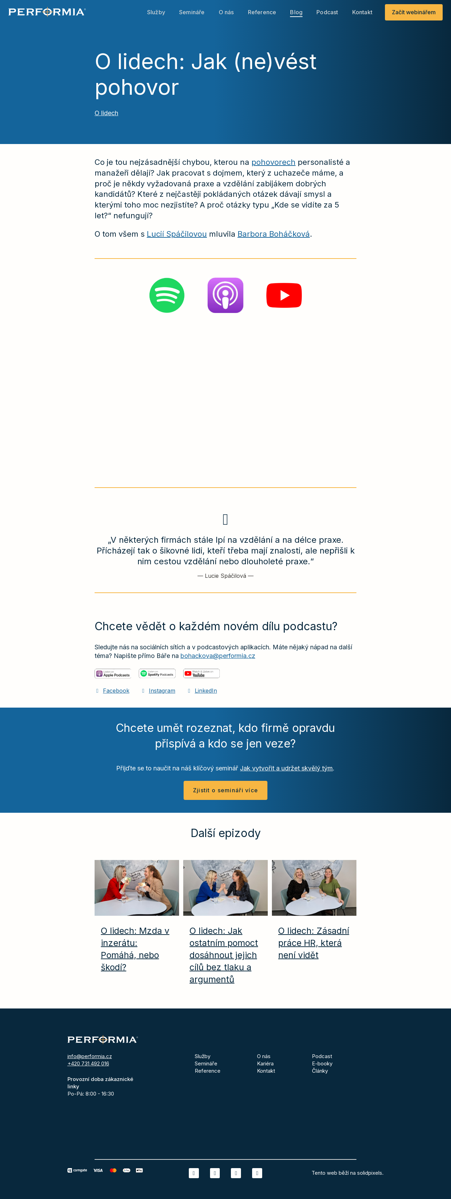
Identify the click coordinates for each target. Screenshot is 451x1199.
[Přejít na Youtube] (257, 1173)
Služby (202, 1056)
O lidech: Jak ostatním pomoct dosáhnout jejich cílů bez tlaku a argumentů (224, 958)
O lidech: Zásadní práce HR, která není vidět (313, 946)
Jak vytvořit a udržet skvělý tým (286, 771)
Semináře (206, 1063)
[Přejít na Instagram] (157, 694)
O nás (264, 1056)
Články (320, 1070)
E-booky (322, 1063)
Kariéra (265, 1063)
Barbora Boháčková (273, 237)
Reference (207, 1070)
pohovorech (273, 165)
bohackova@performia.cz (217, 659)
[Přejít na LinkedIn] (201, 694)
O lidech (106, 116)
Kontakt (266, 1070)
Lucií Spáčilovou (177, 237)
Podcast (322, 1056)
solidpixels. (370, 1173)
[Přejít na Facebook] (112, 694)
